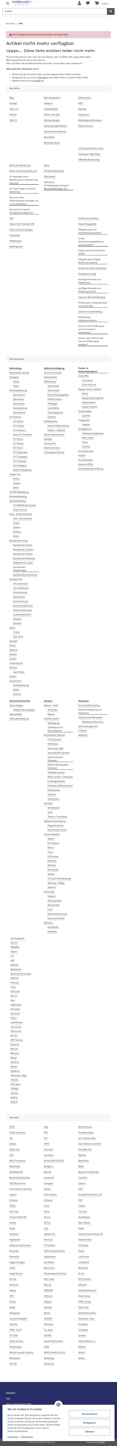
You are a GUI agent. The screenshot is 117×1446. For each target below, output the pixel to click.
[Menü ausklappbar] (7, 2)
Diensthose (18, 399)
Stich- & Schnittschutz (20, 514)
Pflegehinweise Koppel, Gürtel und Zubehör (89, 261)
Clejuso (82, 1183)
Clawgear (14, 377)
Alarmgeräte (15, 714)
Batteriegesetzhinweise (90, 120)
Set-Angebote (18, 938)
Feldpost (48, 103)
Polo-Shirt (18, 636)
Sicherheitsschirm (87, 1313)
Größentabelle (51, 109)
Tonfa (84, 442)
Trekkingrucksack (56, 772)
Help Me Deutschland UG (90, 1234)
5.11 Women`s (19, 430)
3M (10, 1138)
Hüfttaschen (54, 790)
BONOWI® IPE (16, 1172)
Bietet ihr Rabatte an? (20, 165)
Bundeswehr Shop (18, 540)
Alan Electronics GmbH (89, 1144)
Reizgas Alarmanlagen (24, 710)
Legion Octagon (17, 1262)
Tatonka (14, 1080)
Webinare (82, 735)
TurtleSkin (83, 1330)
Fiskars (81, 1206)
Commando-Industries (20, 1189)
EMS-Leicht (87, 438)
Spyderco (15, 1071)
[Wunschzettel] (87, 3)
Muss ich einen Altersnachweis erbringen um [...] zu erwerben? (24, 200)
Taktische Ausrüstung (54, 821)
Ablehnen (89, 1431)
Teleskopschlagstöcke (93, 433)
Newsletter (49, 137)
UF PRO (47, 1335)
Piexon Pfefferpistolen (58, 426)
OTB (11, 1296)
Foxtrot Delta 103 (18, 1217)
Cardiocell (49, 1177)
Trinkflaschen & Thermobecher (55, 729)
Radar (12, 1307)
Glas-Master (84, 1223)
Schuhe (13, 667)
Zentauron (49, 1363)
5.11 (12, 956)
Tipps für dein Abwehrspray (91, 297)
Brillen (16, 689)
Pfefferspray (15, 241)
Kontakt (37, 81)
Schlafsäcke (54, 808)
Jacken (16, 483)
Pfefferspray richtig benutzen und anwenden (92, 304)
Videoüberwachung (19, 718)
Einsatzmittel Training (89, 705)
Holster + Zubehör (56, 430)
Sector (47, 1313)
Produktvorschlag (87, 274)
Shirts (16, 386)
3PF (46, 1132)
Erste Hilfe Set (89, 385)
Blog (11, 97)
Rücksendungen (52, 120)
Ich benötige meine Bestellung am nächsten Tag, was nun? (23, 179)
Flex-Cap (13, 1211)
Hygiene (52, 896)
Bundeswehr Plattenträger (19, 569)
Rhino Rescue (85, 1127)
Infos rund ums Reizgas (21, 229)
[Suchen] (54, 11)
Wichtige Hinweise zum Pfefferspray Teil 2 (89, 290)
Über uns (13, 109)
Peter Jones (84, 1296)
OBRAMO (15, 947)
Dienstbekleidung (18, 390)
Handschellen (85, 411)
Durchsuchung (20, 601)
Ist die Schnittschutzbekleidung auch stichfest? (90, 241)
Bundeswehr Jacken (23, 549)
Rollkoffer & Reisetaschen (60, 785)
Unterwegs (49, 892)
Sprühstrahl (53, 390)
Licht (50, 909)
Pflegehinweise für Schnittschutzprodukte (89, 231)
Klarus (51, 847)
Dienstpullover (20, 408)
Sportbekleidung (17, 501)
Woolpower (14, 1358)
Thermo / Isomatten (57, 816)
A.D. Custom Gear (87, 1138)
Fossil (47, 1211)
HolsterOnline (85, 1239)
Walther (51, 874)
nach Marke (19, 672)
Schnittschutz (20, 592)
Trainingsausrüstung (54, 452)
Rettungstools (55, 900)
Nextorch (52, 861)
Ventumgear (15, 1347)
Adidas (12, 1144)
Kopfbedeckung (21, 685)
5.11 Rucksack (54, 739)
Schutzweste (50, 377)
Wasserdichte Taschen (58, 753)
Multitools (52, 710)
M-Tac (81, 1273)
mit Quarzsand (20, 583)
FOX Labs (15, 991)
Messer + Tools (51, 705)
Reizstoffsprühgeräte (58, 395)
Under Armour (20, 510)
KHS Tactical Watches (54, 1251)
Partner (13, 114)
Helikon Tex (15, 474)
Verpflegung (54, 723)
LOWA (12, 1268)
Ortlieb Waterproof (87, 1290)
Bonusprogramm (52, 97)
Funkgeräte (84, 420)
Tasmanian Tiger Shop (89, 154)
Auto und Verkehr (56, 918)
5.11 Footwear (20, 461)
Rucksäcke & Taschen (54, 735)
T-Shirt (16, 632)
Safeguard (14, 1313)
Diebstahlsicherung (57, 914)
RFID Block (53, 744)
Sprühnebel (53, 386)
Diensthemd (19, 412)
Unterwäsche (16, 663)
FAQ (11, 218)
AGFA (46, 1144)
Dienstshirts (19, 395)
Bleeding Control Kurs (92, 722)
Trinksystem (54, 799)
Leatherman (17, 1022)
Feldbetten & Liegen (23, 563)
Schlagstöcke (85, 429)
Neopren (17, 619)
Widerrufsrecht (85, 126)
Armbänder (53, 927)
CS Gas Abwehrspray (54, 434)
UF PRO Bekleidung (18, 492)
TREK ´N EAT (15, 1330)
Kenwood (15, 1013)
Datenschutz (27, 1437)
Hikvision (48, 1239)
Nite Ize (14, 1049)
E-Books (82, 730)
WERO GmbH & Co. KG (54, 1352)
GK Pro (14, 996)
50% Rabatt (49, 176)
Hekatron (14, 1234)
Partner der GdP (52, 114)
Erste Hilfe (83, 376)
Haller (81, 1228)
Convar (47, 1189)
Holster (81, 455)
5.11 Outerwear (20, 452)
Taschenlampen (52, 834)
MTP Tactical (17, 1040)
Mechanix (83, 1268)
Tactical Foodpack (18, 1318)
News (46, 165)
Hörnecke (15, 1009)
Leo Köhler (49, 1262)
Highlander (16, 1004)
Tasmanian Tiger (56, 748)
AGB (80, 103)
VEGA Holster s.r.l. (87, 1341)
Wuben (51, 839)
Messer (51, 714)
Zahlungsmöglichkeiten (55, 126)
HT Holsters (49, 1245)
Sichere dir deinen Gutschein (92, 268)
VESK (46, 1347)
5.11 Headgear (20, 465)
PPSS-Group (84, 1301)
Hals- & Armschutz (22, 518)
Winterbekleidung (18, 496)
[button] (79, 3)
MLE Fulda (49, 1279)
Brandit (47, 1172)
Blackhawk (16, 969)
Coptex (12, 1194)
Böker (81, 1166)
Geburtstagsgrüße (87, 224)
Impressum (12, 1437)
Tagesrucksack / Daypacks (56, 759)
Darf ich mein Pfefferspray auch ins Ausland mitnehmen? (91, 329)
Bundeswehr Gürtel (57, 830)
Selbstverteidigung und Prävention (89, 711)
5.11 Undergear (20, 456)
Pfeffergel (52, 403)
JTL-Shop (100, 1442)
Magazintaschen (56, 825)
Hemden (13, 641)
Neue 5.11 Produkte (22, 434)
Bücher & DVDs (85, 464)
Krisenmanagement (88, 726)
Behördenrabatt (52, 143)
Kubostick (14, 1256)
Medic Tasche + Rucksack (60, 777)
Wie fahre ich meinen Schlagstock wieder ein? (21, 211)
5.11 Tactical (15, 417)
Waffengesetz (16, 246)
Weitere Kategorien (22, 470)
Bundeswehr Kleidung (24, 558)
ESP (80, 1200)
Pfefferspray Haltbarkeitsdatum (87, 319)
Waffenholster (89, 402)
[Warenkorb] (101, 3)
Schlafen (48, 803)
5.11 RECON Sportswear (24, 505)
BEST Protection (17, 1161)
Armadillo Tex (85, 1149)
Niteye (14, 1057)
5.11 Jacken (18, 426)
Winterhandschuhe (22, 610)
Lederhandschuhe (22, 614)
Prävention (14, 235)
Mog (46, 1127)
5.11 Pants (18, 448)
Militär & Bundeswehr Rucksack (58, 766)
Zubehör (17, 623)
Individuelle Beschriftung (90, 469)
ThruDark (82, 1324)
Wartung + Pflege (56, 883)
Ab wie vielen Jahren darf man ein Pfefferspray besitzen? (90, 341)
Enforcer (15, 982)
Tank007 (48, 1318)
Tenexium (48, 1324)
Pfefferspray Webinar (88, 218)
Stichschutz (19, 597)
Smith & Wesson (17, 1132)
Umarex (14, 1093)
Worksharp (49, 1358)
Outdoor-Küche (51, 718)
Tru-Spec (48, 1330)
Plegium (48, 1301)
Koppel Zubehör (90, 407)
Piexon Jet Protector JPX (21, 224)
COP (80, 1189)
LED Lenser (53, 856)
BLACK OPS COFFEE (54, 1161)
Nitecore (52, 865)
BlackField (83, 1161)
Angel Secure (16, 1273)
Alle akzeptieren (89, 1414)
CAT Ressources (17, 1183)
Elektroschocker (52, 448)
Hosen (16, 381)
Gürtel (85, 393)
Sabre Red (83, 1307)
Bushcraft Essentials (21, 974)
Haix (13, 1000)
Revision (48, 1307)
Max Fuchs (16, 1031)
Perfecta (15, 1062)
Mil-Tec (14, 1035)
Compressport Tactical (55, 1273)
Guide (12, 1228)
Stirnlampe (53, 869)
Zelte (50, 812)
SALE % (13, 120)
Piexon (14, 1066)
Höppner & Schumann (20, 1245)
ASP (13, 960)
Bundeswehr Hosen (22, 545)
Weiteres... (49, 922)
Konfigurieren (89, 1423)
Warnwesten (54, 905)
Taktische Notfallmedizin (90, 717)
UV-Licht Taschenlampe (59, 878)
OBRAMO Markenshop (89, 159)
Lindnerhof (83, 1262)
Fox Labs (82, 1211)
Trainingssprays (55, 412)
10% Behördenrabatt (54, 171)
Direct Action (50, 1194)
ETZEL (12, 1206)
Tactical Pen (50, 443)
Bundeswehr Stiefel (22, 554)
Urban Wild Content (53, 1341)
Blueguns (48, 1166)
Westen (13, 654)
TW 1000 (13, 1335)
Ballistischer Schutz (19, 373)
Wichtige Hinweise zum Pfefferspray (89, 281)
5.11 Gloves (18, 443)
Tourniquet (87, 380)
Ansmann (48, 1149)
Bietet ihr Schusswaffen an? (23, 171)
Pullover (17, 532)
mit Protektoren (21, 588)
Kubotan (48, 439)
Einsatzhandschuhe (23, 606)
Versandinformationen (55, 131)
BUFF (12, 1127)
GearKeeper (84, 1217)
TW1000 (14, 1088)
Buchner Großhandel (88, 1172)
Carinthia (82, 1177)
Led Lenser (16, 1027)
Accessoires (15, 681)
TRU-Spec (16, 1084)
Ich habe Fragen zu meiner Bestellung (22, 190)
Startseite (43, 77)
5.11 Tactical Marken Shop (90, 148)
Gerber (12, 1223)
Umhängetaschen (56, 781)
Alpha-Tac (14, 1149)
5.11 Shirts (18, 439)
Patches (17, 694)
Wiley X (14, 1102)
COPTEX (15, 978)
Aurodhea (48, 1155)
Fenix (50, 852)
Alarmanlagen (16, 705)
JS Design (83, 1245)
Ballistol (14, 965)
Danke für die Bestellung (90, 311)
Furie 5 (47, 1217)
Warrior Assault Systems (21, 1352)
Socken (13, 676)
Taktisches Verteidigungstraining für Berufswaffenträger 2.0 (56, 185)
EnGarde (48, 1200)
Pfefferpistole (50, 421)
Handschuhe (15, 579)
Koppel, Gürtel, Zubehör (89, 389)
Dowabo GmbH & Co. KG (90, 1194)
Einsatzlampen (85, 460)
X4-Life (13, 1363)
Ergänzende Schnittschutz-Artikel (92, 252)
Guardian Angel (85, 1132)
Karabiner (52, 931)
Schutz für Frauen (53, 373)
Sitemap (82, 109)
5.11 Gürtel (18, 421)
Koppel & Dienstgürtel (92, 398)
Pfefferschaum (55, 399)
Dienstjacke (19, 403)
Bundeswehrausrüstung (25, 575)
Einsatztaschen (86, 451)
